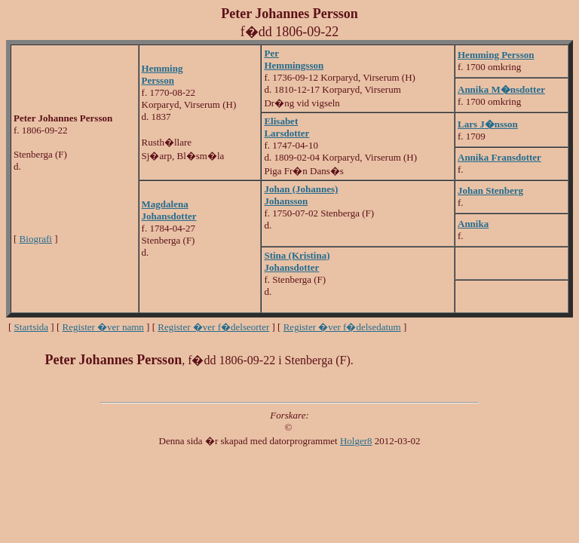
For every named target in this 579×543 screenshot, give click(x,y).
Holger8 (356, 440)
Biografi (36, 238)
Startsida (31, 327)
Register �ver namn (103, 327)
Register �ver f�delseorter (213, 327)
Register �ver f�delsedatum (342, 327)
